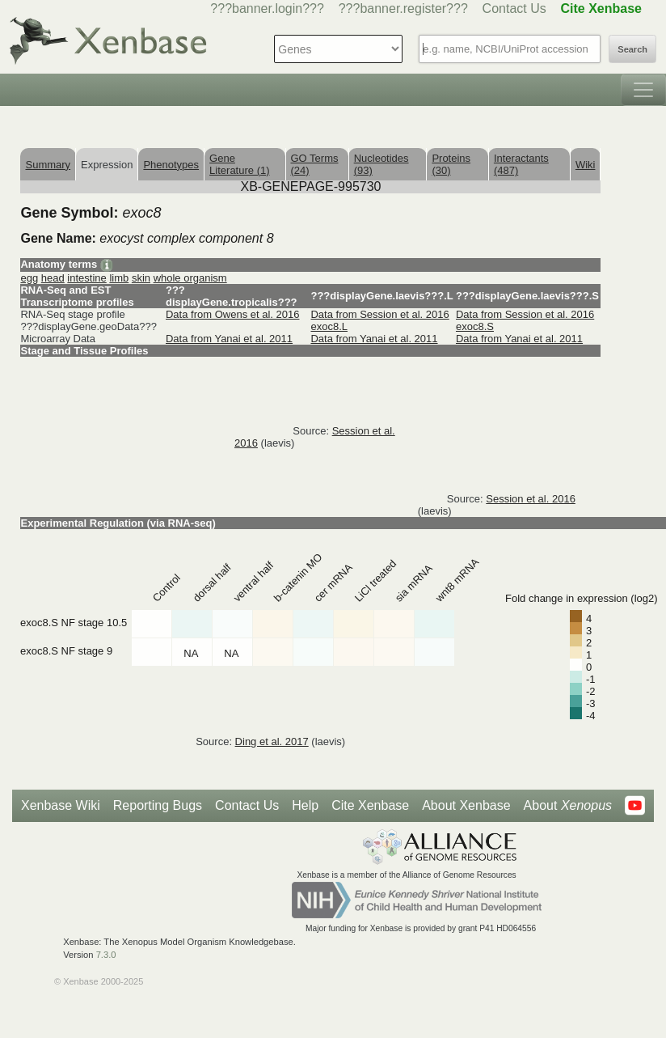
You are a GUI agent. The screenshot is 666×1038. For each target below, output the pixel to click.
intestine (86, 278)
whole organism (190, 278)
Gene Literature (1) (239, 164)
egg (29, 278)
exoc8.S (475, 326)
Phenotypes (171, 165)
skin (141, 278)
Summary (47, 165)
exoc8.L (329, 326)
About (568, 806)
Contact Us (514, 8)
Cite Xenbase (370, 805)
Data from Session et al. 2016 (379, 314)
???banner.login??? (267, 8)
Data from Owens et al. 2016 (232, 314)
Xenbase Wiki (60, 805)
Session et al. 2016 (530, 499)
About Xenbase (466, 805)
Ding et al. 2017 (272, 741)
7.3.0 (106, 955)
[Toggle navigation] (643, 90)
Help (305, 805)
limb (119, 278)
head (53, 278)
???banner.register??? (403, 8)
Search (632, 49)
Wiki (585, 165)
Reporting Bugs (157, 805)
